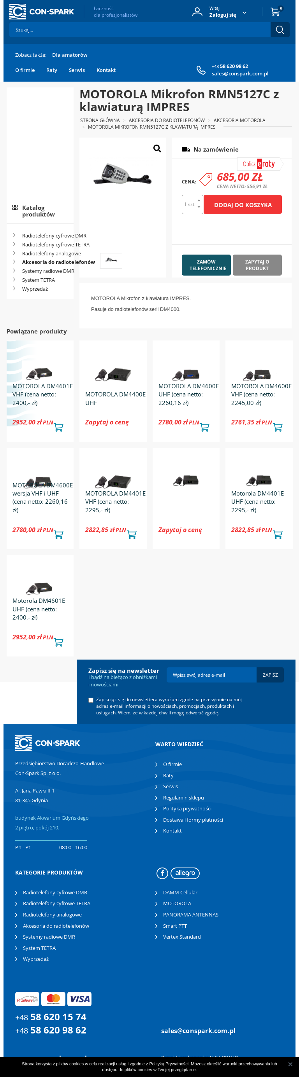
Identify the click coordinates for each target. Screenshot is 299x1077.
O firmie (25, 69)
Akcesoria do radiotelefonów (45, 261)
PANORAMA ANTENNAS (190, 914)
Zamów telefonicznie (208, 265)
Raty (51, 69)
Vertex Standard (182, 936)
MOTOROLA (177, 903)
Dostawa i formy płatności (193, 819)
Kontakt (106, 69)
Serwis (77, 69)
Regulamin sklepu (183, 797)
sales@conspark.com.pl (240, 73)
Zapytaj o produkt (257, 265)
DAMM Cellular (180, 892)
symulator (255, 160)
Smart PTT (175, 925)
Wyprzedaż (35, 288)
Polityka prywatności (187, 808)
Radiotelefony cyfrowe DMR (45, 235)
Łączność (115, 11)
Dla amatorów (70, 54)
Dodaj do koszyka (243, 205)
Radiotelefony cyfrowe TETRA (45, 244)
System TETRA (38, 279)
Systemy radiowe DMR (45, 270)
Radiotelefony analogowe (45, 253)
